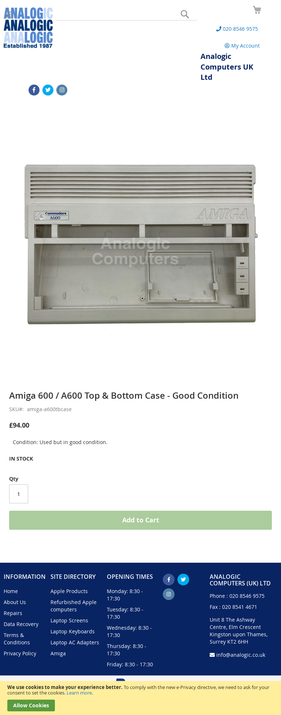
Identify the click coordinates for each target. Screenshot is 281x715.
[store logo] (28, 27)
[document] (140, 698)
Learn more (79, 692)
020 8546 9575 (247, 595)
